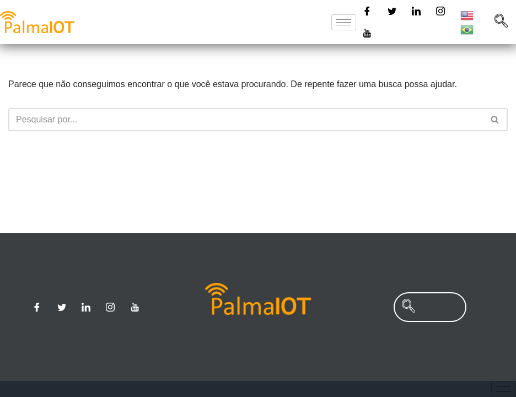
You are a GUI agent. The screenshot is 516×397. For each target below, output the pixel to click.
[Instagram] (440, 11)
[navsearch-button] (501, 22)
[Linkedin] (416, 11)
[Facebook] (367, 11)
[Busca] (245, 119)
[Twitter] (392, 11)
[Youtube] (367, 33)
